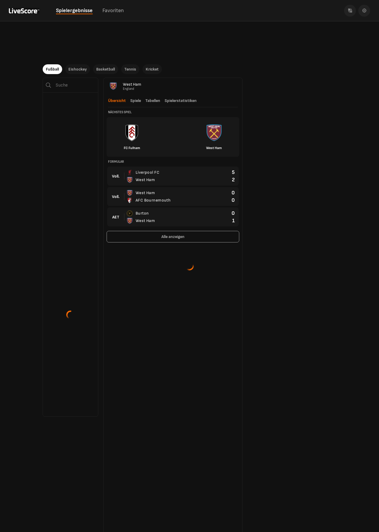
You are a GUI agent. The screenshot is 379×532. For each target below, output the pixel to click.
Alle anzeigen (172, 236)
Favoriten (113, 10)
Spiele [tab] (135, 100)
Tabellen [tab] (152, 100)
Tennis (130, 69)
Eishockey (77, 69)
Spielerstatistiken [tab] (181, 100)
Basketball (105, 69)
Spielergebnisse (74, 10)
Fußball (52, 69)
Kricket (152, 69)
